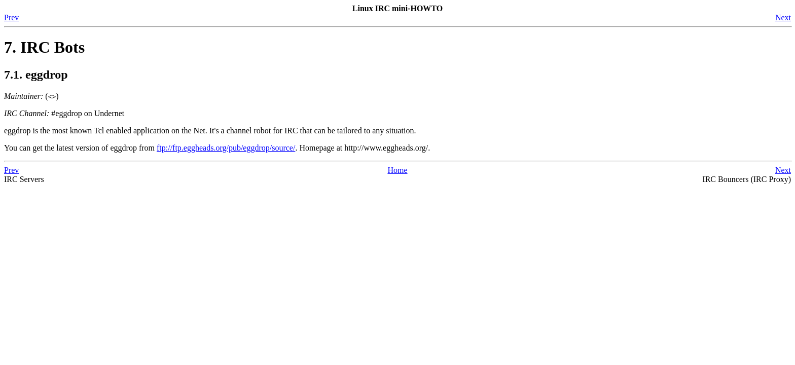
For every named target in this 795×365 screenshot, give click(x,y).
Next (783, 17)
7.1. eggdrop (36, 74)
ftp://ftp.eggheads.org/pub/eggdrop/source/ (226, 147)
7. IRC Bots (44, 47)
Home (397, 170)
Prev (11, 17)
